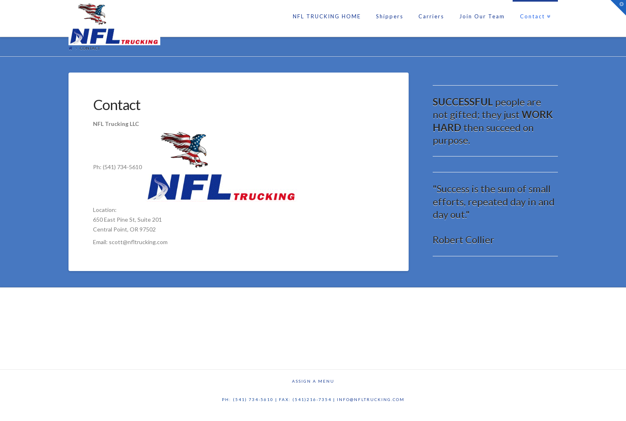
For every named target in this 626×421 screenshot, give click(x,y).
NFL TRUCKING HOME (327, 16)
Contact (534, 10)
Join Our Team (482, 16)
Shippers (389, 16)
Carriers (431, 16)
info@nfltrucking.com (371, 399)
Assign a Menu (313, 381)
